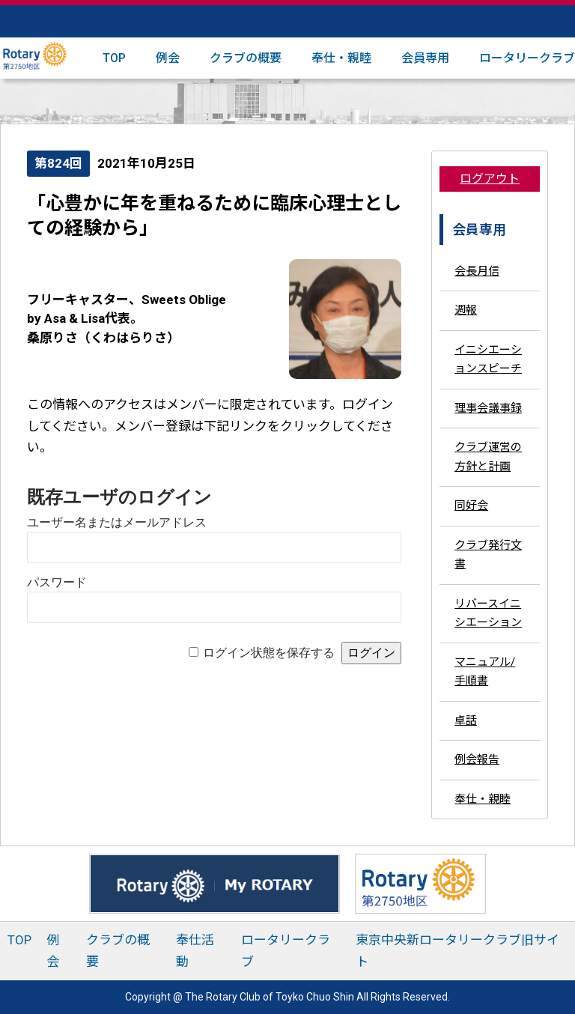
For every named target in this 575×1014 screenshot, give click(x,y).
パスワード (57, 582)
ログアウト (490, 178)
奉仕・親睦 (341, 58)
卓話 (465, 720)
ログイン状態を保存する (269, 652)
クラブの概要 (246, 58)
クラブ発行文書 (488, 554)
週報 (465, 310)
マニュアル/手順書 (484, 671)
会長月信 (476, 271)
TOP (114, 58)
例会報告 (476, 759)
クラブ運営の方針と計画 (488, 456)
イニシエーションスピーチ (488, 359)
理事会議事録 (488, 408)
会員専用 (425, 58)
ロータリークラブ (527, 58)
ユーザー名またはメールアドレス (117, 522)
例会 (168, 58)
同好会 (471, 505)
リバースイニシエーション (488, 613)
